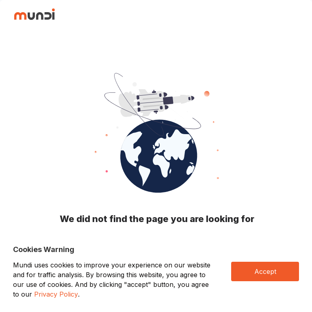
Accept (265, 271)
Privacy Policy (56, 294)
